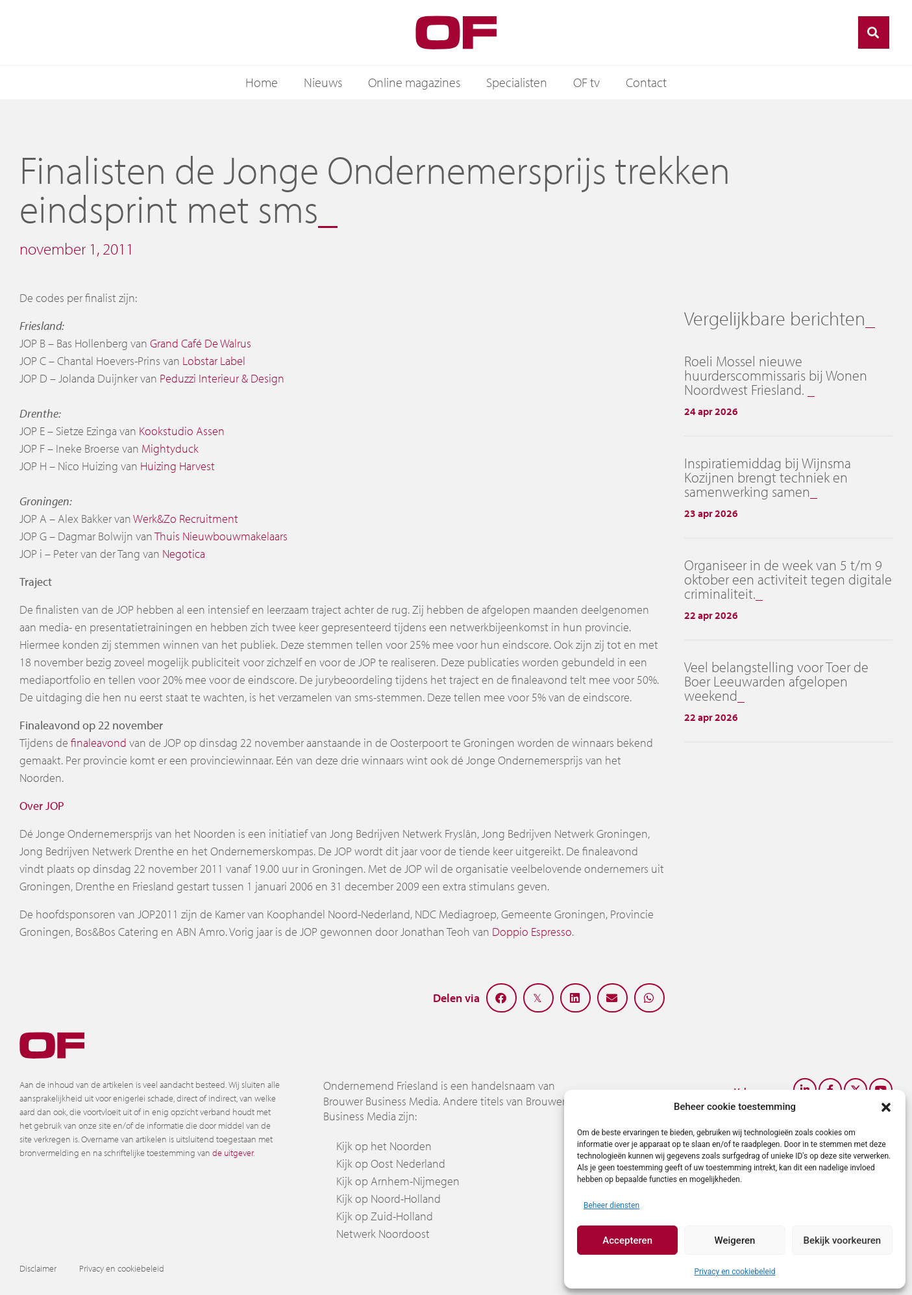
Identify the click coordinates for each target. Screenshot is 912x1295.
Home (261, 82)
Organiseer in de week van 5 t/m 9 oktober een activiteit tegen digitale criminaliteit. (788, 579)
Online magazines (414, 82)
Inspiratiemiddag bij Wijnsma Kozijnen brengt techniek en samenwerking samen (767, 477)
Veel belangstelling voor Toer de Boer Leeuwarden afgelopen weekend (776, 681)
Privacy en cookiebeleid (734, 1271)
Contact (646, 82)
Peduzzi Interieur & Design (222, 378)
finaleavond (99, 742)
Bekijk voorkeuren (842, 1240)
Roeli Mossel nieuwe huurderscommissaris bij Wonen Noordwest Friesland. (775, 375)
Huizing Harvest (177, 466)
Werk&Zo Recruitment (185, 518)
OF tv (586, 82)
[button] (886, 1106)
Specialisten (516, 82)
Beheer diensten (611, 1205)
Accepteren (627, 1240)
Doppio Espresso (532, 931)
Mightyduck (170, 448)
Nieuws (323, 82)
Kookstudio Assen (182, 430)
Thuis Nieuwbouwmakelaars (221, 536)
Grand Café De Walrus (200, 343)
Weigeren (735, 1240)
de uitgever (232, 1153)
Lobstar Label (213, 360)
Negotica (183, 553)
